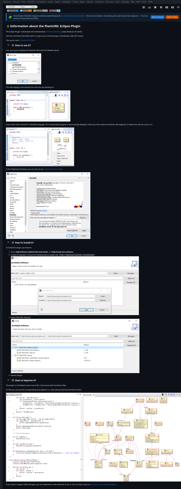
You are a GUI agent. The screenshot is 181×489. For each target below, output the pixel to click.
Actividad (31, 2)
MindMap (125, 2)
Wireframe (99, 2)
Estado (50, 2)
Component (41, 2)
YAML (150, 2)
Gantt (117, 2)
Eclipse (33, 7)
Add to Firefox (172, 17)
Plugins (22, 7)
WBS (132, 2)
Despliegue (66, 2)
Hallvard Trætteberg (53, 32)
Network (90, 2)
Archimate (109, 2)
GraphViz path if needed (52, 169)
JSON (144, 2)
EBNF (138, 2)
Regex (82, 2)
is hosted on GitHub (27, 40)
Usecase (16, 2)
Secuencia (7, 2)
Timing (75, 2)
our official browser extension (72, 16)
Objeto (57, 2)
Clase (23, 2)
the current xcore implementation (103, 484)
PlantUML (11, 7)
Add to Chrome (157, 17)
